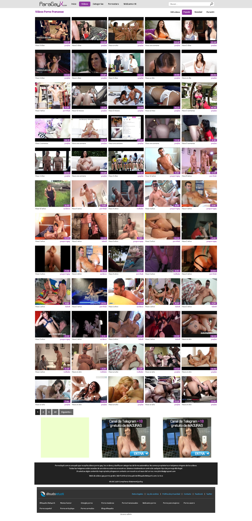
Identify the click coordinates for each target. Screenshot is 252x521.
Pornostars (113, 4)
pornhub (66, 110)
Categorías (98, 4)
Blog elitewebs (107, 508)
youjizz (67, 45)
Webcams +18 (130, 4)
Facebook (199, 494)
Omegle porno (87, 503)
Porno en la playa (67, 508)
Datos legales (137, 494)
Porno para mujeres (171, 503)
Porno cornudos (87, 508)
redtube (140, 208)
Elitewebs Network (47, 503)
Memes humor (66, 503)
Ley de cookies (153, 494)
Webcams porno (149, 503)
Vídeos (84, 4)
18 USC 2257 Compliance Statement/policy (126, 481)
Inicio (73, 4)
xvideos (66, 208)
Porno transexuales (130, 503)
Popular (187, 12)
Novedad (198, 12)
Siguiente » (66, 412)
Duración (210, 12)
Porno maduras (107, 503)
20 (55, 412)
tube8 (104, 241)
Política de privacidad (171, 494)
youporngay (175, 176)
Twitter (209, 494)
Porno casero (189, 503)
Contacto (187, 494)
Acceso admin (126, 514)
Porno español (46, 508)
